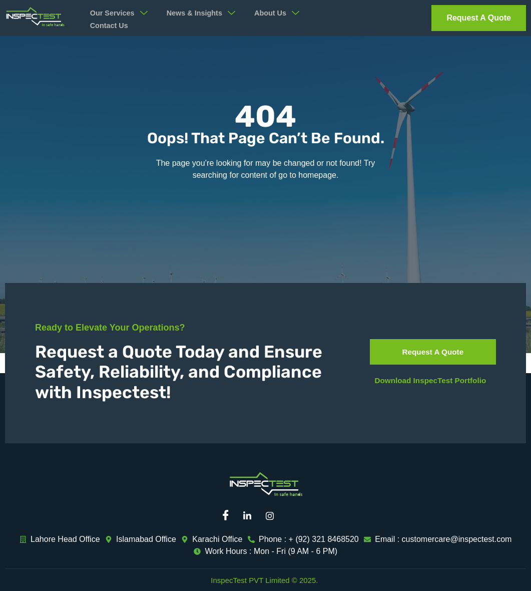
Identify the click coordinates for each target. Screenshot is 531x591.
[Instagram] (273, 515)
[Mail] (295, 515)
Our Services (122, 13)
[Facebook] (228, 515)
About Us (286, 13)
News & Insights (207, 13)
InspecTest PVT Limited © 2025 (263, 580)
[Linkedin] (250, 515)
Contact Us (110, 26)
